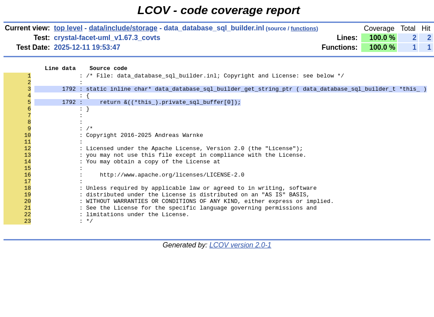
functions (303, 28)
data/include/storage (123, 28)
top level (68, 28)
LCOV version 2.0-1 (241, 278)
